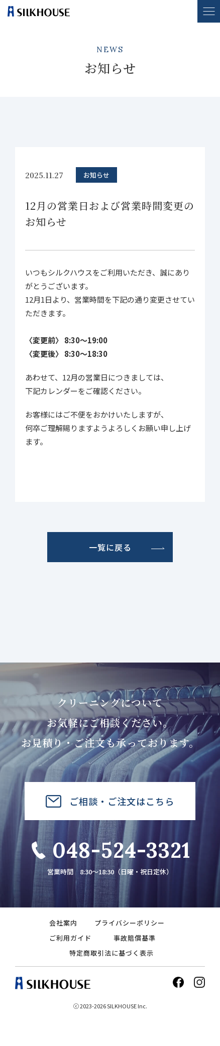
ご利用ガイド (70, 938)
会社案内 (63, 923)
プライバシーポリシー (129, 923)
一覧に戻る (110, 547)
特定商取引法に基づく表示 (111, 953)
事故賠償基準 (135, 938)
